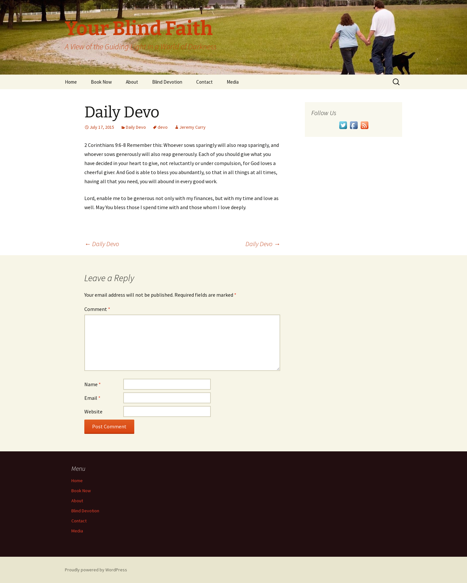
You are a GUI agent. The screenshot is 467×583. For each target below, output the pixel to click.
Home (71, 82)
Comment (97, 309)
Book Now (101, 82)
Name (92, 384)
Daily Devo (136, 127)
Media (233, 82)
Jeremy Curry (192, 127)
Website (93, 411)
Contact (204, 82)
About (132, 82)
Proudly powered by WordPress (96, 570)
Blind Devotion (167, 82)
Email (92, 398)
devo (163, 127)
